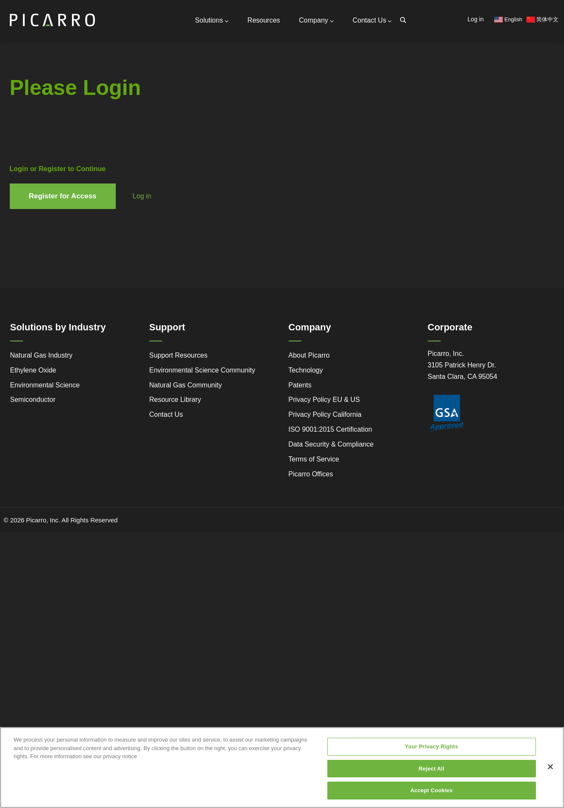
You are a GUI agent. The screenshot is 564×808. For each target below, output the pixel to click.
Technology (306, 370)
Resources (263, 20)
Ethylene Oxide (33, 370)
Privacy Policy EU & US (324, 399)
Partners (97, 109)
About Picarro (309, 355)
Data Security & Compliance (331, 444)
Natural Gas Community (185, 385)
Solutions (212, 20)
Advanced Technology (40, 153)
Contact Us (372, 20)
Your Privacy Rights (431, 748)
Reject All (431, 770)
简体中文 (543, 19)
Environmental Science (45, 385)
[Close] (550, 768)
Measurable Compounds (102, 131)
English (508, 19)
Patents (300, 385)
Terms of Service (314, 459)
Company (316, 20)
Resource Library (175, 399)
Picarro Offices (311, 474)
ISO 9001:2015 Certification (330, 429)
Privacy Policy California (325, 414)
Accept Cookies (431, 792)
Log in (475, 19)
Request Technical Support (123, 94)
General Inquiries (109, 77)
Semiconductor (33, 399)
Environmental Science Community (202, 370)
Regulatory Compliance (40, 164)
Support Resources (112, 85)
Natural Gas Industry (41, 355)
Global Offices (105, 102)
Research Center (98, 146)
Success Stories (36, 176)
